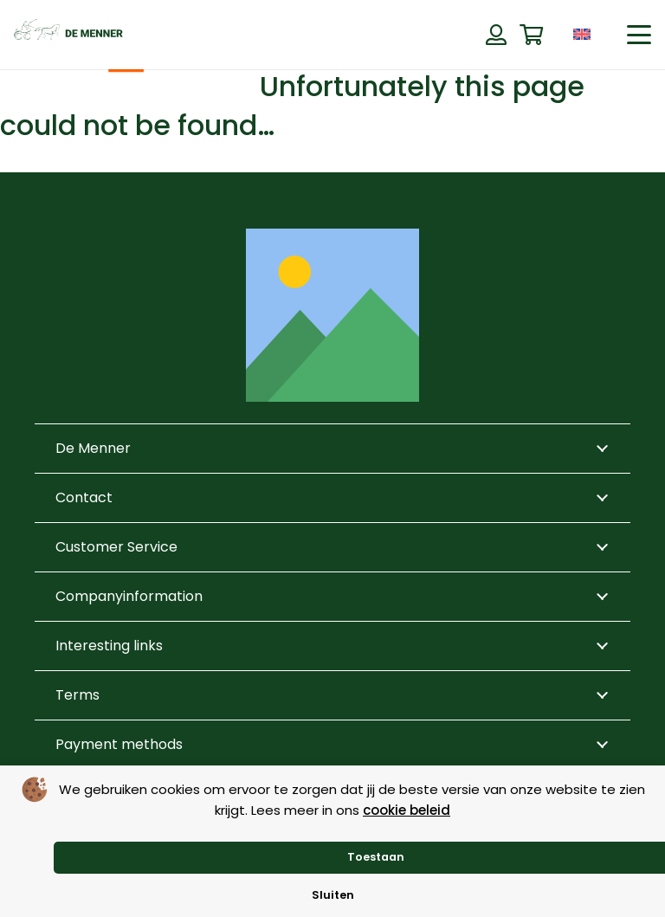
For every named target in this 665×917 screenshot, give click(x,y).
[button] (639, 35)
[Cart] (531, 35)
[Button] (495, 35)
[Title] (332, 315)
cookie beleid (406, 810)
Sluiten (333, 895)
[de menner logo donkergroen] (68, 34)
